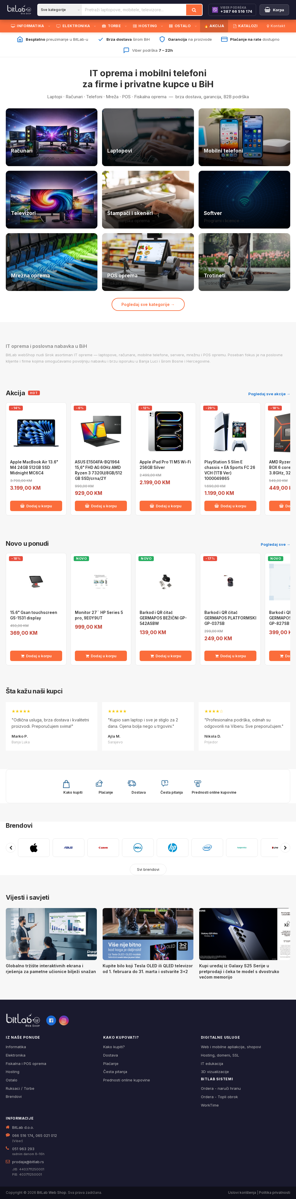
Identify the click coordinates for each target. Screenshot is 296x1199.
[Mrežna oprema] (51, 262)
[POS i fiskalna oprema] (148, 262)
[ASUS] (68, 847)
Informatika (16, 1046)
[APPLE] (34, 847)
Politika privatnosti (274, 1192)
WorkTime (210, 1105)
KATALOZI (245, 26)
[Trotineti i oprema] (244, 262)
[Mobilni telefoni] (244, 137)
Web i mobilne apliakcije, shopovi (231, 1046)
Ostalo (11, 1080)
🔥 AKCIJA (214, 26)
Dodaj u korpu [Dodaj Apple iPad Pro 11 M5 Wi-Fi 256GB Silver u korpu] (166, 506)
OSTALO (179, 26)
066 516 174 (22, 1135)
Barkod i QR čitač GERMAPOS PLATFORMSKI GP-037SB (230, 618)
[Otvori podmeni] (50, 26)
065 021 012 (46, 1135)
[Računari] (51, 137)
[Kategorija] (59, 9)
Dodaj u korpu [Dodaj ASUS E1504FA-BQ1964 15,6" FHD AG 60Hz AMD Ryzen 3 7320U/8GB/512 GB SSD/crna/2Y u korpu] (101, 506)
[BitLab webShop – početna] (23, 1020)
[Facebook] (51, 1020)
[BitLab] (19, 10)
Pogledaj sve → (275, 544)
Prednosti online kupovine (126, 1080)
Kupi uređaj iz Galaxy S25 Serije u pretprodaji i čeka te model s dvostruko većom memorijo (239, 971)
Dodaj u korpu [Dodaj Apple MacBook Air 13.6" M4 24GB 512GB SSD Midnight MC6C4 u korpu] (36, 506)
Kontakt (276, 26)
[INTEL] (207, 847)
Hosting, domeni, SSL (220, 1055)
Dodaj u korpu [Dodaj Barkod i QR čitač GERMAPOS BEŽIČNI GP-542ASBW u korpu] (165, 656)
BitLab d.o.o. (23, 1127)
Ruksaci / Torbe (20, 1088)
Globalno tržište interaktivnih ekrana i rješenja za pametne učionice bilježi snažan (51, 968)
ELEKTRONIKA (73, 26)
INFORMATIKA (27, 26)
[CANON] (103, 847)
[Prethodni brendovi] (11, 848)
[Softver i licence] (244, 200)
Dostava (110, 1055)
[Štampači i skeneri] (148, 200)
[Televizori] (51, 200)
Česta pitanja (115, 1071)
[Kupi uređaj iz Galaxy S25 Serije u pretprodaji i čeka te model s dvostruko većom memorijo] (244, 934)
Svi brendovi (148, 869)
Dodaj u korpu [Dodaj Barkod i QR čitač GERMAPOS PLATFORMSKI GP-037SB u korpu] (230, 656)
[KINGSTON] (277, 847)
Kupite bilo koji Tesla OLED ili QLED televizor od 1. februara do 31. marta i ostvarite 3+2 (148, 968)
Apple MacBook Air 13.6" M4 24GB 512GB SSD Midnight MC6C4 (34, 467)
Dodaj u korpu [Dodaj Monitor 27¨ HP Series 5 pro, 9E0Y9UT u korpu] (101, 656)
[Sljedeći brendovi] (285, 848)
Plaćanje (111, 1063)
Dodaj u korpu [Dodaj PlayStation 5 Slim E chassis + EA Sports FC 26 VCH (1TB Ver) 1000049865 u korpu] (230, 506)
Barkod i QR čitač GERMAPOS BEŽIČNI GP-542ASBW (163, 618)
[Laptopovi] (148, 137)
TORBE (111, 26)
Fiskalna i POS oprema (26, 1063)
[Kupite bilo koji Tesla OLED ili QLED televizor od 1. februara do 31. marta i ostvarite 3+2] (148, 934)
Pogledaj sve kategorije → (148, 304)
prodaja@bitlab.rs (28, 1161)
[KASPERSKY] (242, 847)
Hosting (12, 1071)
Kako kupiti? (114, 1046)
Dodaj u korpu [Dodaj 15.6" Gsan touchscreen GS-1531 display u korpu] (36, 656)
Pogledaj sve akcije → (269, 393)
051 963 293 (23, 1148)
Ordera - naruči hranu (221, 1088)
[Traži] (194, 9)
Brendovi (19, 825)
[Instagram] (64, 1020)
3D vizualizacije (215, 1071)
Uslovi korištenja (242, 1192)
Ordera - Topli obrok (219, 1096)
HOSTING (145, 26)
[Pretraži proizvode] (134, 10)
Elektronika (15, 1055)
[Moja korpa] (274, 9)
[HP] (172, 847)
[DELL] (138, 847)
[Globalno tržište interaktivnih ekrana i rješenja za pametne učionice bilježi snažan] (51, 934)
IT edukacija (212, 1063)
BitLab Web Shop (51, 1192)
